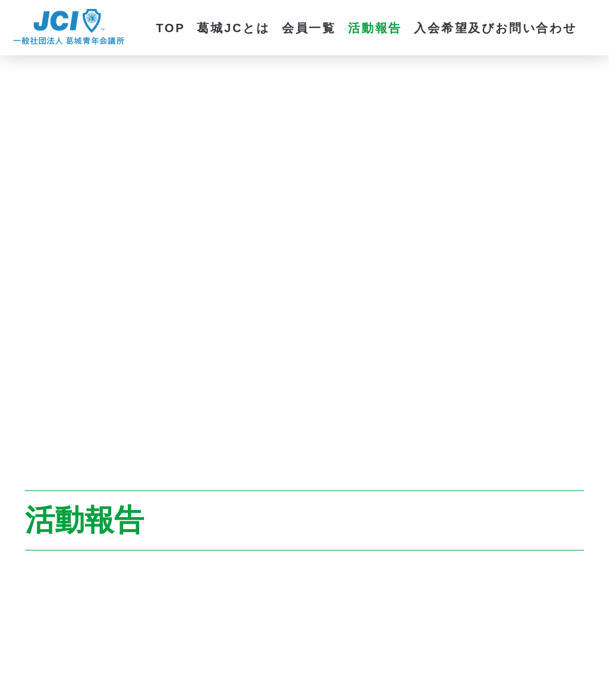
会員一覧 (309, 28)
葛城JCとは (233, 28)
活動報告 (375, 28)
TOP (170, 28)
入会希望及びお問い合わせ (495, 28)
